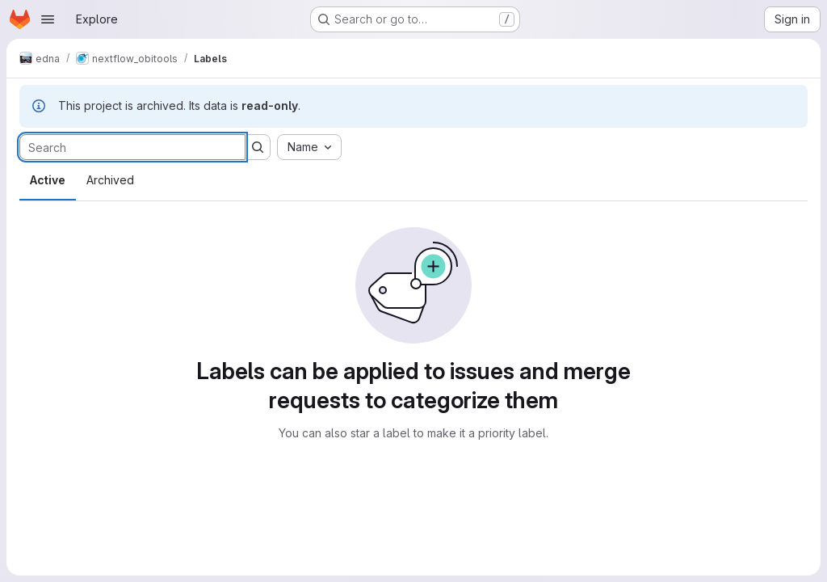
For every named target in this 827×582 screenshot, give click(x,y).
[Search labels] (132, 147)
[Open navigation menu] (48, 19)
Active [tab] (47, 180)
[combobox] (309, 147)
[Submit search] (258, 147)
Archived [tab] (110, 180)
